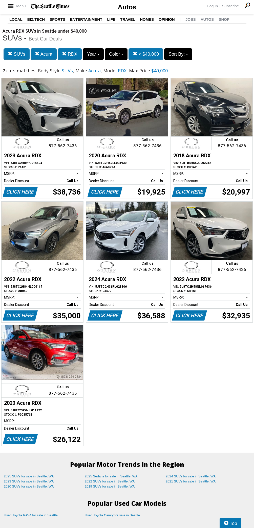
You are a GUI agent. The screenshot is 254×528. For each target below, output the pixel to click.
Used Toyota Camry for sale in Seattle (112, 515)
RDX (69, 54)
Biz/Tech (36, 19)
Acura (43, 54)
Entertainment (86, 19)
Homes (147, 19)
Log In (212, 6)
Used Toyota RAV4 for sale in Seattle (31, 515)
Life (111, 19)
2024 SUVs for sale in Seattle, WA (191, 476)
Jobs (190, 19)
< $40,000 (146, 54)
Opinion (167, 19)
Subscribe (230, 6)
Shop (224, 19)
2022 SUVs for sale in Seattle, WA (110, 481)
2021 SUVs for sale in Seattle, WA (191, 481)
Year (93, 54)
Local (16, 19)
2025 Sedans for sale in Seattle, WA (111, 476)
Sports (57, 19)
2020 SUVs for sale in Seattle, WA (29, 486)
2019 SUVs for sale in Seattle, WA (110, 486)
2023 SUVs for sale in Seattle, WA (29, 481)
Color (116, 54)
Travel (127, 19)
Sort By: (178, 54)
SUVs (16, 54)
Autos (127, 7)
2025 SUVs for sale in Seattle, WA (29, 476)
